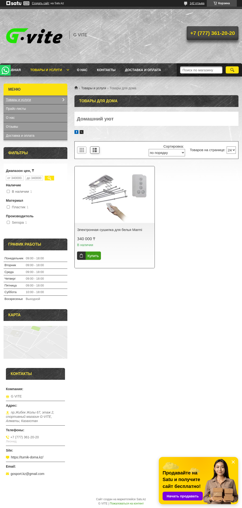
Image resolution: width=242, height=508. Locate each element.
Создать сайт (40, 3)
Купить (93, 256)
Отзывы (12, 126)
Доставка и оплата (143, 70)
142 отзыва (197, 3)
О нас (82, 70)
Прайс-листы (16, 109)
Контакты (106, 70)
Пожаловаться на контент (127, 503)
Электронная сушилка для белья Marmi (109, 230)
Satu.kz (141, 499)
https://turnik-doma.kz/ (27, 457)
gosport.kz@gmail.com (27, 474)
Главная (13, 70)
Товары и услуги (46, 70)
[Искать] (232, 69)
